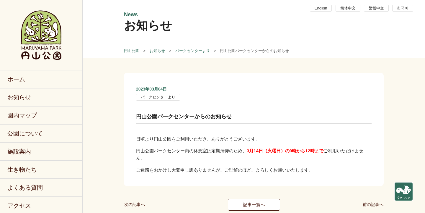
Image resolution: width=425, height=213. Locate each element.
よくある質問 (25, 187)
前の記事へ (373, 204)
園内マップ (22, 115)
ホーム (16, 79)
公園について (25, 133)
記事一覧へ (254, 204)
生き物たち (22, 169)
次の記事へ (134, 204)
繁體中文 (376, 8)
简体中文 (348, 8)
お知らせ (19, 97)
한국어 (402, 8)
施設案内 (19, 151)
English (321, 8)
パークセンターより (158, 97)
